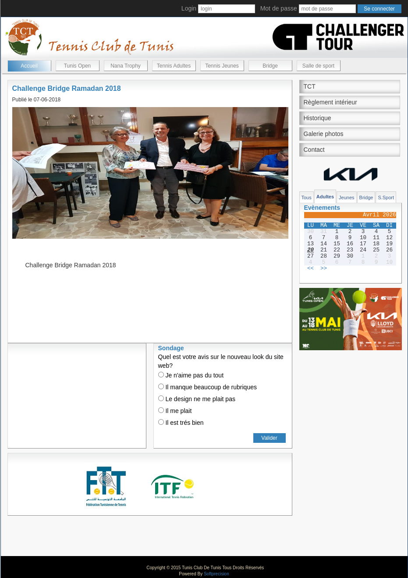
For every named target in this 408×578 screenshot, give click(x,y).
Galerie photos (324, 133)
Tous (307, 197)
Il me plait (175, 410)
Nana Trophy (125, 66)
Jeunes (346, 197)
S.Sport (386, 197)
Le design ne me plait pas (196, 398)
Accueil (29, 66)
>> (323, 269)
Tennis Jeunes (222, 66)
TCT (310, 86)
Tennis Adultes (174, 66)
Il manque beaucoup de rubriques (207, 387)
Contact (314, 149)
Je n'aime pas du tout (191, 375)
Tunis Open (77, 66)
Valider (269, 438)
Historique (317, 118)
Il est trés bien (181, 422)
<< (310, 269)
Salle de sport (318, 66)
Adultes (325, 196)
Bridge (270, 66)
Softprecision (216, 573)
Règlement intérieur (330, 102)
